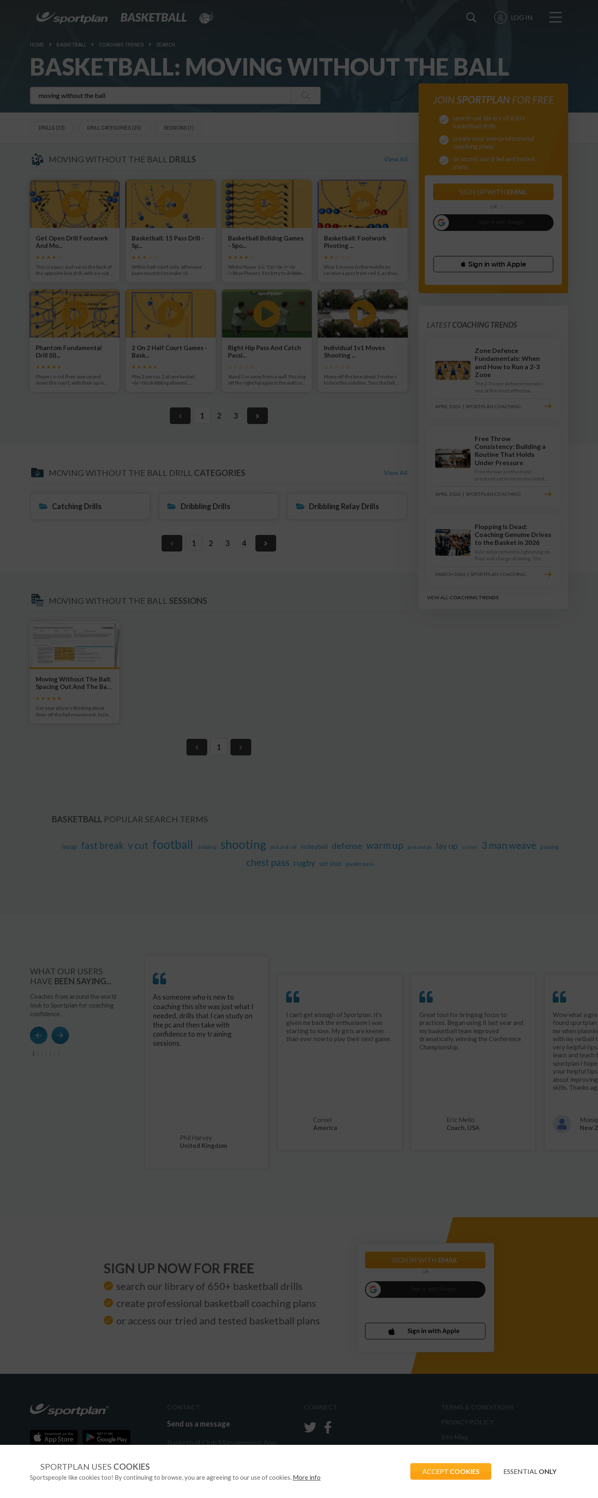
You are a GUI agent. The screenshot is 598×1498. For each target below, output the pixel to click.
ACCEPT (449, 1471)
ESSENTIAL (529, 1471)
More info (307, 1477)
